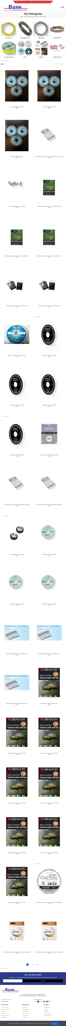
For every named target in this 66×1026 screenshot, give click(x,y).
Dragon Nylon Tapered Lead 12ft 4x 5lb (49, 704)
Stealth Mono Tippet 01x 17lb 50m (16, 456)
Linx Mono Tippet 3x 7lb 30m (17, 107)
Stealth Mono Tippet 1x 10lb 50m (49, 406)
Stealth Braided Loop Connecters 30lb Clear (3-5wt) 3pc (17, 505)
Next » (37, 965)
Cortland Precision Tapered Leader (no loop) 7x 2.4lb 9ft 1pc (49, 953)
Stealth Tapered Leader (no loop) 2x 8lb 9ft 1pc (49, 654)
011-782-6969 (4, 1002)
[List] (3, 65)
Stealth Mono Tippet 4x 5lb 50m (17, 406)
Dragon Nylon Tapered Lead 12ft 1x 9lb (16, 804)
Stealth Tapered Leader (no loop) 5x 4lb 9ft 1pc (16, 306)
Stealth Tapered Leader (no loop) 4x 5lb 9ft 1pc (49, 306)
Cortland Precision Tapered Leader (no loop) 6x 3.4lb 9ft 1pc (16, 953)
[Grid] (2, 65)
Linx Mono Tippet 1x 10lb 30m (17, 157)
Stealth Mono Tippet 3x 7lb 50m (17, 605)
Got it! (55, 1023)
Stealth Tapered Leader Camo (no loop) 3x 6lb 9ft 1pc (49, 207)
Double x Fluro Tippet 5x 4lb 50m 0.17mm (17, 356)
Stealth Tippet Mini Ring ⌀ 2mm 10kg (17, 207)
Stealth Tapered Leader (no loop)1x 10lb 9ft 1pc (16, 704)
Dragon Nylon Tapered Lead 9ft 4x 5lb (49, 804)
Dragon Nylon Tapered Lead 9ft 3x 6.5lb (17, 853)
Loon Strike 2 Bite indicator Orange (17, 555)
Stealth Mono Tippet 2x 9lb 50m (49, 605)
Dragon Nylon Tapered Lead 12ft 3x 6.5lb (17, 754)
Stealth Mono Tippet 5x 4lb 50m (49, 356)
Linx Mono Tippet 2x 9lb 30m (49, 107)
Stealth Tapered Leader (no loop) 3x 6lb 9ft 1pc (16, 654)
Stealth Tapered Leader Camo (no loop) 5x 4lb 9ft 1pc (49, 257)
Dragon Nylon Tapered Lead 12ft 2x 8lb (49, 754)
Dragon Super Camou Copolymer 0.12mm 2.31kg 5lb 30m (49, 903)
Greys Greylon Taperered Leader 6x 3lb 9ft (49, 456)
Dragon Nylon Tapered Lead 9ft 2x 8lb (49, 853)
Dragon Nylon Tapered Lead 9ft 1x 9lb (17, 903)
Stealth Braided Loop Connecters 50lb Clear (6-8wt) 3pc (49, 505)
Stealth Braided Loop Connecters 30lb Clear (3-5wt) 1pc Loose (49, 157)
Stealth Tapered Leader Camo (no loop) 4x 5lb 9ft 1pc (17, 257)
